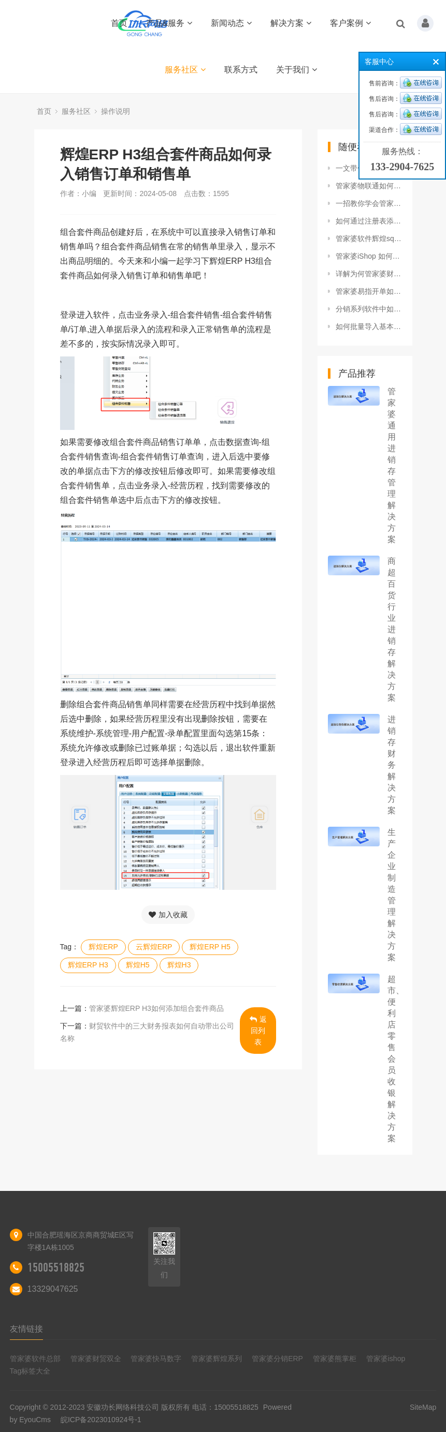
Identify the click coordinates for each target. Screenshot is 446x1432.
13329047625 (52, 1289)
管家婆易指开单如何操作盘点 (369, 291)
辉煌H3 (179, 965)
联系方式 (240, 69)
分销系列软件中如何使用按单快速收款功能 (369, 309)
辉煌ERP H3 (88, 965)
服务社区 (185, 69)
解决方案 (290, 23)
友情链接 (26, 1328)
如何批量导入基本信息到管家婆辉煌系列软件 (369, 326)
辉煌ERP (103, 947)
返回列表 (258, 1030)
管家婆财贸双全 (95, 1358)
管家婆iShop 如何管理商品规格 (369, 256)
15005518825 (55, 1267)
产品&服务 (169, 23)
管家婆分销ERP (277, 1358)
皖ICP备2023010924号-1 (101, 1419)
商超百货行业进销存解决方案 (391, 629)
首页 (119, 23)
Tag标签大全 (30, 1371)
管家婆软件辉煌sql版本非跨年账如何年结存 (369, 238)
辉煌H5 (138, 965)
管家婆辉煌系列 (216, 1358)
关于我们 (296, 69)
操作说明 (115, 111)
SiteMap (423, 1407)
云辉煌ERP (154, 947)
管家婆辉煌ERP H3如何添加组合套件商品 (156, 1008)
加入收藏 (168, 915)
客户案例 (350, 23)
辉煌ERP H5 (210, 947)
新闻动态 (231, 23)
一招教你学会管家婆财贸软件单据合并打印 (369, 203)
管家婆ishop (385, 1358)
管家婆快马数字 (156, 1358)
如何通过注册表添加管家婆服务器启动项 (369, 221)
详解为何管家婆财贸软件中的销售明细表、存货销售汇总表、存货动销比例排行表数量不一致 (369, 274)
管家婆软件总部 (35, 1358)
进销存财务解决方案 (391, 765)
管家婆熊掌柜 (334, 1358)
